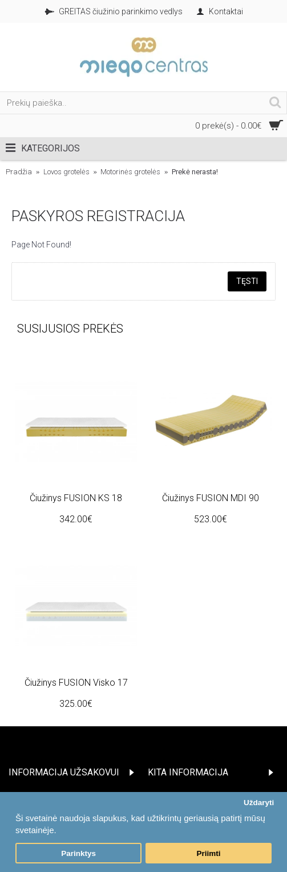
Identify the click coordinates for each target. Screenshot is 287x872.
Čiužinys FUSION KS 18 (76, 498)
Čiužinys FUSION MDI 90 (210, 498)
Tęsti (247, 281)
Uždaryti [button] (259, 802)
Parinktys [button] (78, 853)
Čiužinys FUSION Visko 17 (76, 682)
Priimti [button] (208, 853)
